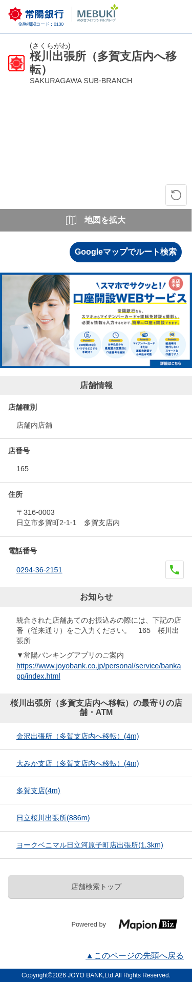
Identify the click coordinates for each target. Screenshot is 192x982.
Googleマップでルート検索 (126, 251)
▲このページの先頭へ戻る (135, 955)
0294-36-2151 (39, 570)
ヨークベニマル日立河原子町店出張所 (89, 845)
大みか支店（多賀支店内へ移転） (77, 763)
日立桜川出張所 (53, 818)
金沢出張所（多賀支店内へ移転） (77, 736)
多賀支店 (38, 790)
